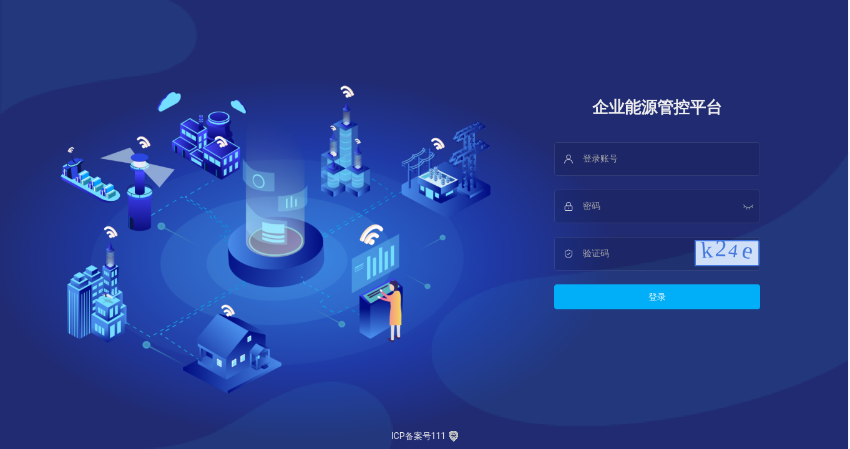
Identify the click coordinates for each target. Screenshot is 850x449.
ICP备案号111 (425, 436)
